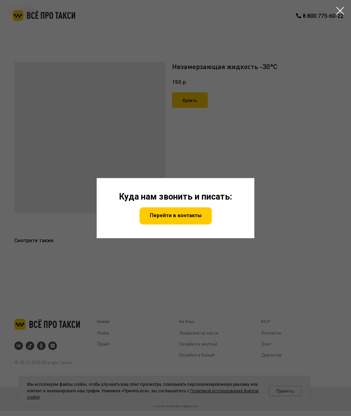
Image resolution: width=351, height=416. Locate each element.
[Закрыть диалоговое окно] (340, 10)
